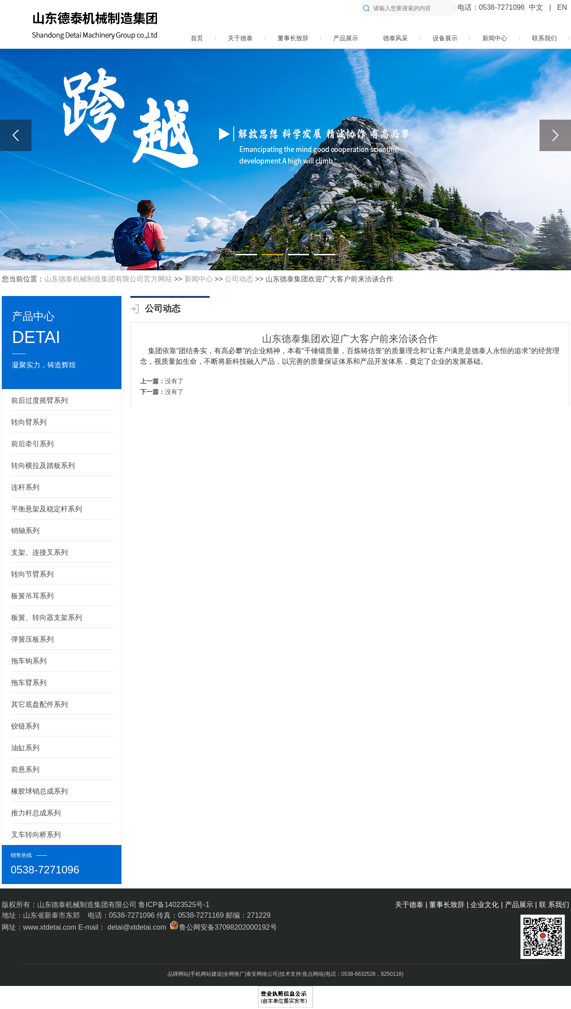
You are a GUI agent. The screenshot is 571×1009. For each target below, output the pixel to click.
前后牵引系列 (32, 444)
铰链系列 (25, 726)
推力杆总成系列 (36, 813)
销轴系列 (25, 530)
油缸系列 (25, 748)
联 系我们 (554, 904)
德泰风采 (395, 38)
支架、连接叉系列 (39, 552)
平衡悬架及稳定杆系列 (46, 509)
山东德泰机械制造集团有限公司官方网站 (108, 279)
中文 (536, 7)
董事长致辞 (293, 38)
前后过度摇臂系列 (39, 400)
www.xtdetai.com (50, 927)
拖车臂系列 (29, 682)
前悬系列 (25, 769)
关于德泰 (240, 38)
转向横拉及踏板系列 (43, 465)
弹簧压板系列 (32, 639)
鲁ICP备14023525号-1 (173, 904)
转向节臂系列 (32, 574)
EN (562, 7)
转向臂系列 (29, 422)
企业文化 (484, 904)
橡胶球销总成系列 (39, 791)
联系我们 (544, 38)
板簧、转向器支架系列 (46, 617)
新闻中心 (494, 38)
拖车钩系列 (29, 661)
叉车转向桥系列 (36, 834)
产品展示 (345, 38)
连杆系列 (25, 487)
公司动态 (239, 279)
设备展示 (445, 38)
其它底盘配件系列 (39, 704)
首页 (197, 38)
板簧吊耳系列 (32, 596)
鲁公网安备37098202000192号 (222, 927)
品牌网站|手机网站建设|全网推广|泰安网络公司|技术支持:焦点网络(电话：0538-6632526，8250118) (285, 974)
